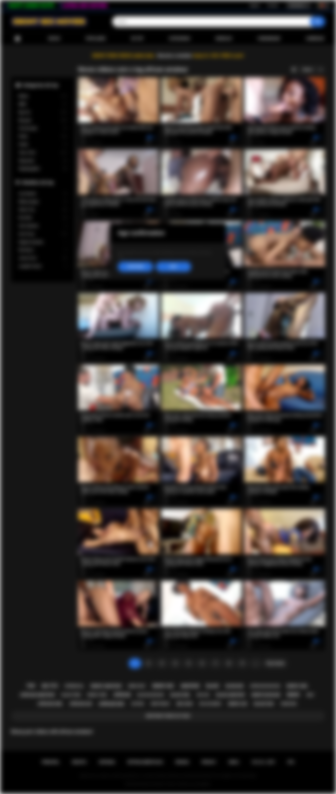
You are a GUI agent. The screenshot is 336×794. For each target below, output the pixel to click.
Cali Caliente (43, 226)
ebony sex (163, 686)
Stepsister (43, 161)
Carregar (315, 38)
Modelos (224, 38)
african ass (81, 704)
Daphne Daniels (43, 242)
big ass (203, 695)
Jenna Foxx (43, 258)
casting (137, 704)
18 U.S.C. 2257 (263, 762)
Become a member (175, 55)
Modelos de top (38, 182)
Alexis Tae (43, 210)
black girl (180, 695)
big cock (185, 704)
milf (310, 695)
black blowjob (150, 695)
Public (43, 144)
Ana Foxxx (43, 234)
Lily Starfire (43, 194)
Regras (182, 762)
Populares (96, 38)
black (212, 686)
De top (137, 38)
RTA (291, 762)
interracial (74, 686)
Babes (43, 96)
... (255, 663)
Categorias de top (40, 85)
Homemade (43, 128)
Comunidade (269, 38)
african (122, 694)
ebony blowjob (265, 695)
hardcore (289, 704)
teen (30, 686)
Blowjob (43, 120)
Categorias (179, 38)
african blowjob (265, 686)
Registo (255, 5)
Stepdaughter (43, 169)
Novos (54, 38)
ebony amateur (106, 686)
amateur (190, 686)
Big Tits (43, 112)
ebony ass (237, 704)
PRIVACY (209, 762)
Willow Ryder (43, 202)
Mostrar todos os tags (168, 716)
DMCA (234, 762)
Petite (43, 136)
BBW (43, 104)
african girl (50, 703)
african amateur (37, 695)
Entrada (272, 5)
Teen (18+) (43, 153)
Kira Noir (43, 218)
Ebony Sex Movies (153, 784)
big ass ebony (211, 704)
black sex (264, 703)
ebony (293, 694)
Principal (17, 38)
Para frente (275, 663)
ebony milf (137, 686)
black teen (71, 695)
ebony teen (97, 695)
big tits (50, 686)
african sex (111, 703)
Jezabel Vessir (43, 266)
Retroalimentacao (145, 762)
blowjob (234, 686)
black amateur (230, 695)
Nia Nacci (43, 250)
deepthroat (160, 704)
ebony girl (297, 686)
